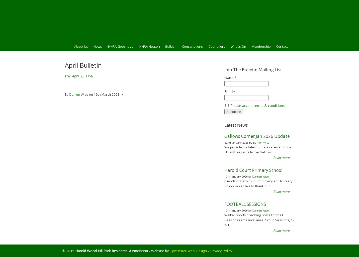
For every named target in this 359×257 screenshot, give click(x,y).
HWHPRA (179, 20)
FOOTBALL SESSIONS (245, 204)
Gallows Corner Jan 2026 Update (257, 136)
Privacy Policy (221, 251)
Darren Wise (78, 94)
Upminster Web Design (188, 251)
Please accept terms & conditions (257, 105)
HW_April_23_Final (79, 76)
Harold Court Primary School (253, 170)
